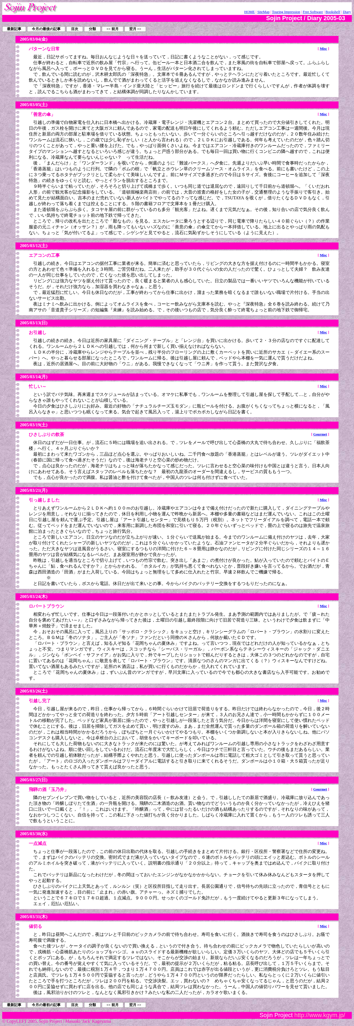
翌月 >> (135, 29)
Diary (347, 12)
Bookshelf (333, 12)
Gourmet (320, 434)
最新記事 (14, 29)
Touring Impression (286, 12)
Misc (323, 49)
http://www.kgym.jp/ (319, 1015)
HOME (249, 12)
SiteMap (263, 12)
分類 (92, 29)
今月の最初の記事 (46, 1005)
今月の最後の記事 (46, 29)
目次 (74, 29)
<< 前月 (112, 29)
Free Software (313, 12)
